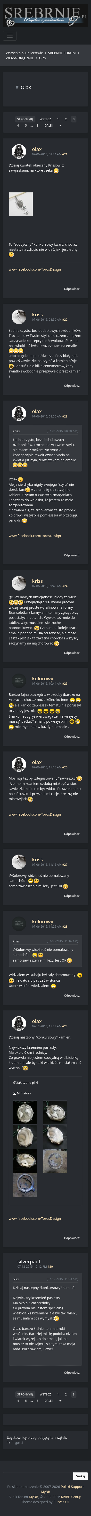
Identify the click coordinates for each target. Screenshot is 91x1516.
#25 (64, 684)
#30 (50, 1267)
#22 (64, 320)
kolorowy (42, 678)
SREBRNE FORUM (62, 53)
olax (37, 149)
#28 (64, 927)
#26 (64, 767)
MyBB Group (71, 1496)
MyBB (33, 1496)
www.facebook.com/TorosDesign (35, 269)
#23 (64, 416)
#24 (64, 586)
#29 (64, 1026)
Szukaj (80, 1476)
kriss (37, 314)
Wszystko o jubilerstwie (24, 53)
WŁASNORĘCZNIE (20, 58)
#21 (64, 154)
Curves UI (61, 1502)
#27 (64, 865)
